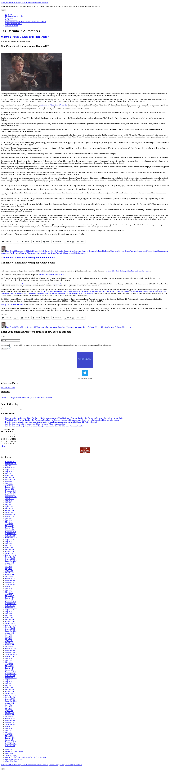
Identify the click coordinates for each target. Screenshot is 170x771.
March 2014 (9, 666)
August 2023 (9, 469)
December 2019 (10, 532)
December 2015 (10, 625)
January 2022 (10, 489)
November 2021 (10, 493)
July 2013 (8, 681)
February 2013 (10, 691)
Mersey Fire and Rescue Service (12, 305)
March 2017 (9, 596)
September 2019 (10, 538)
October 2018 (10, 559)
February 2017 (10, 598)
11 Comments (81, 253)
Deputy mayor (163, 251)
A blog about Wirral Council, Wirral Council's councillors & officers (24, 3)
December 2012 (10, 695)
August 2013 (9, 680)
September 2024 (10, 464)
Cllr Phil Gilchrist (56, 251)
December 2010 (10, 742)
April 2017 (9, 594)
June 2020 (8, 520)
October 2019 (10, 536)
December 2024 (10, 462)
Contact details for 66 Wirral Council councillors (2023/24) (25, 22)
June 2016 (8, 613)
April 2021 (9, 506)
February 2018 (10, 574)
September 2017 (10, 584)
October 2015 (10, 629)
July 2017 (8, 588)
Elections (77, 251)
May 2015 (8, 639)
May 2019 (8, 545)
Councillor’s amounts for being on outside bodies (28, 257)
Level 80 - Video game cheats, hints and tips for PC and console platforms (26, 397)
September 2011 (10, 724)
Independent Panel (7, 253)
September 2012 (10, 701)
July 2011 (8, 728)
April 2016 (9, 617)
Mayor (17, 253)
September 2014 (10, 654)
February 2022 (10, 487)
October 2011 (10, 722)
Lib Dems (105, 251)
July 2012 (8, 705)
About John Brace (11, 26)
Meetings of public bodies (14, 16)
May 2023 (8, 473)
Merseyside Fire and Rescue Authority (123, 251)
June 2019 (8, 543)
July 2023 (8, 471)
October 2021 (10, 495)
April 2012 (9, 711)
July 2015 (8, 635)
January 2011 (9, 740)
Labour (98, 251)
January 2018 (10, 576)
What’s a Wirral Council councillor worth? (25, 36)
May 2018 (8, 569)
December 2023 (10, 468)
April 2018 (9, 571)
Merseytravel (142, 251)
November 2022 (10, 479)
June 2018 (8, 567)
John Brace (10, 251)
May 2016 (8, 615)
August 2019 (9, 539)
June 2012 (8, 707)
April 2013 (9, 687)
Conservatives (69, 251)
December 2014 (10, 648)
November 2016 (10, 604)
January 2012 (10, 717)
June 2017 (8, 590)
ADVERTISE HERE (8, 388)
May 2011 (8, 732)
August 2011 (9, 726)
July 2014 (8, 658)
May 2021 (8, 504)
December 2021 (10, 491)
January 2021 (10, 512)
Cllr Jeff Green (32, 251)
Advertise (8, 14)
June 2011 (8, 730)
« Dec (3, 446)
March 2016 (9, 619)
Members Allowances (27, 253)
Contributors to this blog (13, 24)
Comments (9, 18)
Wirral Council (152, 251)
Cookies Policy (54, 765)
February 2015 (10, 645)
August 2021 (9, 499)
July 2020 (8, 518)
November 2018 (10, 557)
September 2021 (10, 497)
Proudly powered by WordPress (71, 765)
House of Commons (89, 251)
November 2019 (10, 534)
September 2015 (10, 631)
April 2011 (9, 734)
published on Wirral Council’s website (53, 105)
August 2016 (9, 610)
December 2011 (10, 718)
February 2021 (10, 510)
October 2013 (10, 676)
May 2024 (8, 466)
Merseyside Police (42, 327)
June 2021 (8, 503)
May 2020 (8, 522)
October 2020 (10, 514)
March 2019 (9, 549)
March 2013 (9, 689)
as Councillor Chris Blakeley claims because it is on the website (128, 271)
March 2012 (9, 713)
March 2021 (9, 508)
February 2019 (10, 551)
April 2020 (9, 524)
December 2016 (10, 602)
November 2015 (10, 627)
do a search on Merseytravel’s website (52, 274)
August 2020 (9, 516)
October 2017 (10, 582)
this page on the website (59, 284)
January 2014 (10, 670)
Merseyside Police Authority (85, 327)
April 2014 (9, 664)
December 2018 (10, 555)
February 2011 (10, 738)
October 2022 (10, 481)
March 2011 (9, 736)
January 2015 (10, 646)
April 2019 (9, 547)
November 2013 (10, 674)
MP (74, 253)
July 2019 (8, 541)
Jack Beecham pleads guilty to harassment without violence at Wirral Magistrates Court (35, 424)
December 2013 (10, 672)
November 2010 (10, 744)
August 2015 (9, 633)
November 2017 (10, 580)
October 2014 (10, 652)
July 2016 (8, 611)
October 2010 (10, 746)
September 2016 (10, 608)
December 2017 (10, 578)
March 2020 (9, 526)
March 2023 (9, 477)
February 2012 (10, 715)
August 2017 (9, 586)
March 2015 (9, 643)
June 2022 (8, 483)
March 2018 (9, 573)
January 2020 (10, 530)
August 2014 (9, 656)
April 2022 (9, 485)
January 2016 (10, 623)
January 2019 (10, 553)
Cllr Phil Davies (44, 251)
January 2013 (10, 693)
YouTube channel (11, 20)
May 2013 (8, 685)
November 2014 (10, 650)
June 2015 (8, 637)
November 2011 (10, 720)
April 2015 (9, 641)
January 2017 (10, 600)
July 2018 (8, 565)
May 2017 (8, 592)
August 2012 (9, 703)
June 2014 (8, 660)
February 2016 (10, 621)
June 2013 (8, 683)
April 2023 (9, 475)
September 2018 (10, 561)
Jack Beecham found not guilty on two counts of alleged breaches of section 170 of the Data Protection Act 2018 (44, 426)
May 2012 (8, 709)
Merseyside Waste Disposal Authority (108, 327)
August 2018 (9, 563)
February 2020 (10, 528)
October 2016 (10, 606)
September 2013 (10, 678)
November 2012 (10, 697)
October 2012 (10, 699)
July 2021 (8, 501)
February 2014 (10, 668)
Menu (3, 10)
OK (3, 769)
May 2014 (8, 662)
